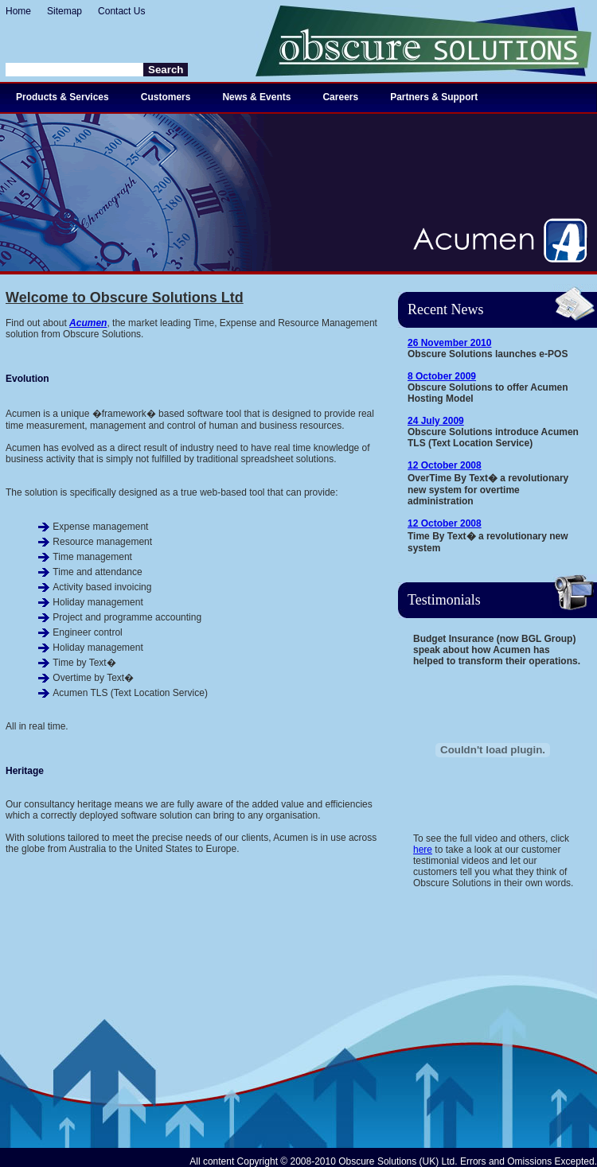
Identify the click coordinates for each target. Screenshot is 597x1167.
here (422, 849)
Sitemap (64, 11)
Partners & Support (434, 97)
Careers (340, 97)
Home (18, 11)
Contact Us (121, 11)
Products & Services (62, 97)
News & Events (256, 97)
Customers (166, 97)
